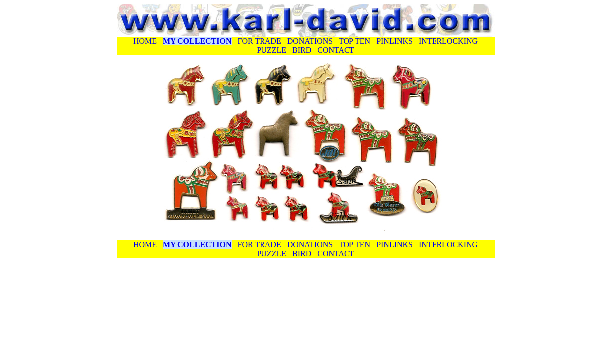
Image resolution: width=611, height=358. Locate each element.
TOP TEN (354, 41)
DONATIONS (310, 41)
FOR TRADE (259, 41)
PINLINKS (394, 41)
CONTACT (335, 50)
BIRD (300, 50)
